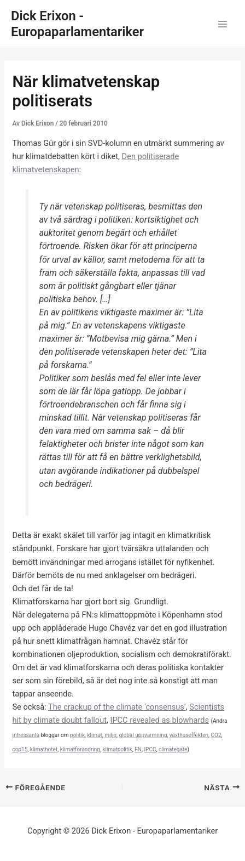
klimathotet (43, 749)
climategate (173, 749)
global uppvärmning (143, 735)
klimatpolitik (117, 749)
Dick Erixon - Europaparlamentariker (77, 23)
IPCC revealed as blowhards (159, 720)
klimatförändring (80, 749)
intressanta (25, 735)
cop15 (19, 749)
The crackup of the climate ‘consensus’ (117, 707)
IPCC (150, 749)
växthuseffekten (189, 735)
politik (77, 735)
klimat (94, 735)
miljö (110, 735)
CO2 (216, 735)
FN (138, 749)
